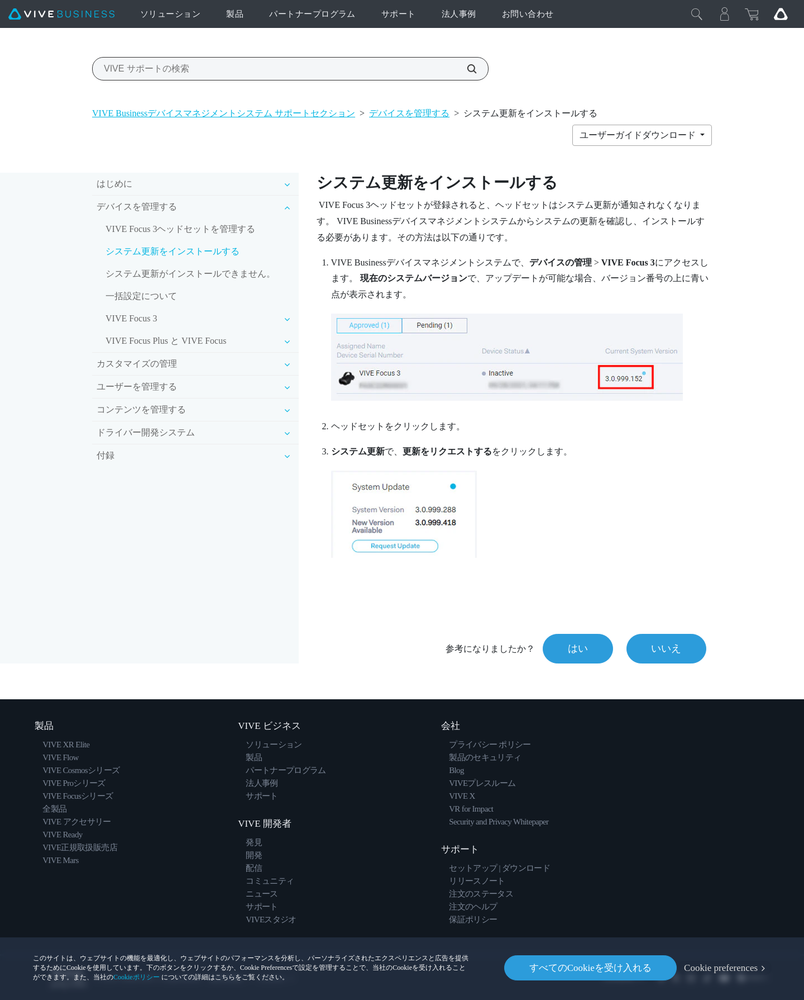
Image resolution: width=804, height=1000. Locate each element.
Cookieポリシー (136, 977)
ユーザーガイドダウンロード (639, 135)
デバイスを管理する (409, 113)
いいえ (666, 648)
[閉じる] (697, 14)
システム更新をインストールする (173, 251)
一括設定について (141, 296)
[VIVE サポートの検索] (465, 69)
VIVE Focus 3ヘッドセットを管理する (180, 229)
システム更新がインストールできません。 (190, 273)
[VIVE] (61, 14)
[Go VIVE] (781, 14)
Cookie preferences (721, 968)
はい (577, 648)
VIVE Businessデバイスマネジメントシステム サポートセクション (223, 113)
